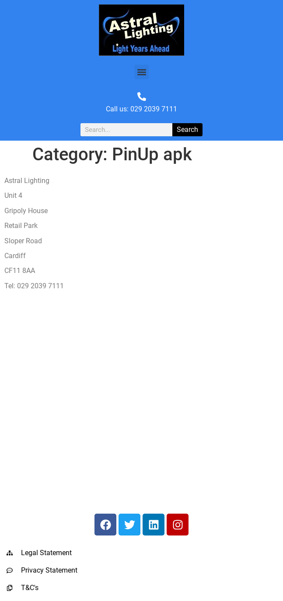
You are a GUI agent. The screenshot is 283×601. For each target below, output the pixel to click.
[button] (141, 72)
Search (187, 129)
